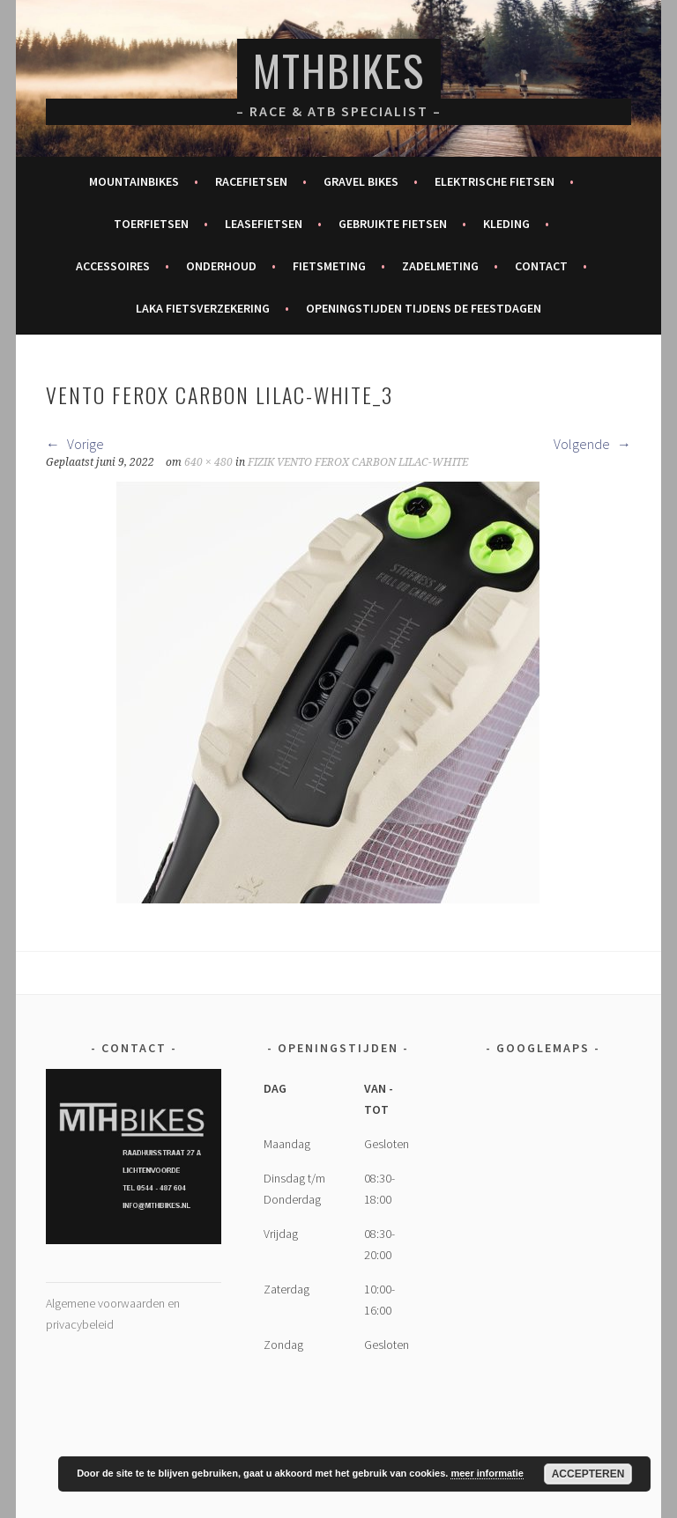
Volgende (592, 444)
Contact (541, 266)
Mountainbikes (134, 181)
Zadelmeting (440, 266)
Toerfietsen (151, 224)
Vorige (75, 444)
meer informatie (487, 1473)
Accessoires (113, 266)
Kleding (506, 224)
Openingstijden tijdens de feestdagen (423, 308)
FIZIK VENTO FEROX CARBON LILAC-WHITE (358, 462)
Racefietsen (251, 181)
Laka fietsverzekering (203, 308)
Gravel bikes (361, 181)
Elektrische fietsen (494, 181)
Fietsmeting (329, 266)
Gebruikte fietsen (392, 224)
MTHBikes (339, 70)
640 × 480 (208, 462)
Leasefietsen (263, 224)
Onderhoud (221, 266)
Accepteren (588, 1474)
